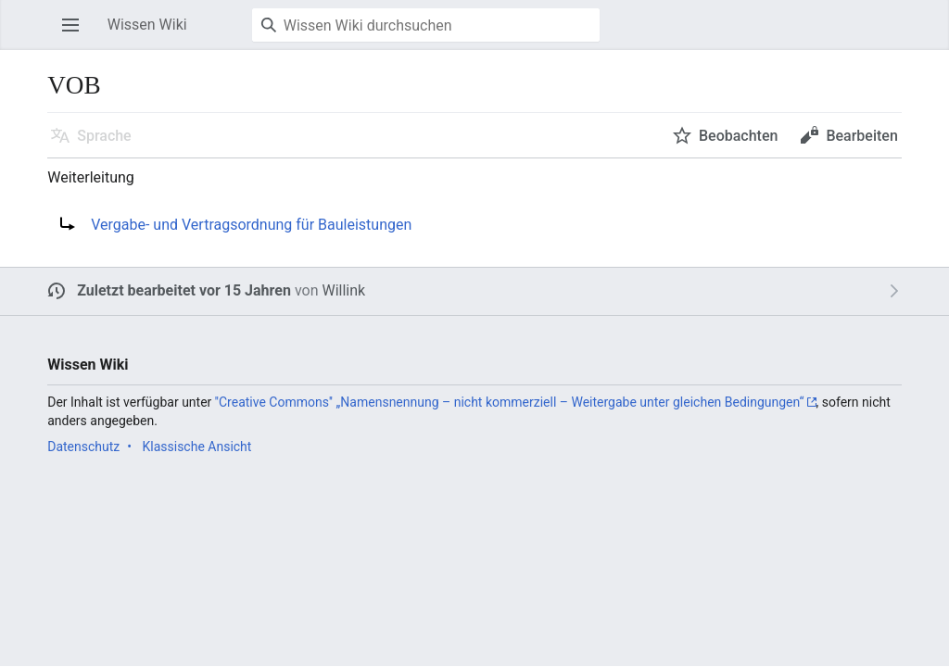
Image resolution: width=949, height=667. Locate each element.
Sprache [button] (104, 136)
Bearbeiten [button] (861, 136)
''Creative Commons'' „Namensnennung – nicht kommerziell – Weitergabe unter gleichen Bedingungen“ (509, 402)
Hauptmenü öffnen (76, 34)
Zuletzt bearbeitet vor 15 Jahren (184, 290)
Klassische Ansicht (196, 446)
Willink (343, 290)
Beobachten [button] (738, 136)
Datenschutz (83, 446)
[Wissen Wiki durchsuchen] (426, 25)
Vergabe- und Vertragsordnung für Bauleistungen (251, 224)
